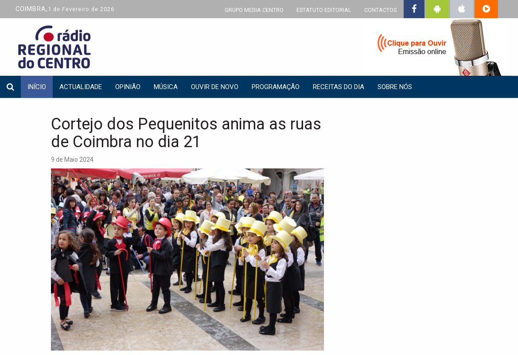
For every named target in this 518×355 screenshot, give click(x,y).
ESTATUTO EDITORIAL (323, 10)
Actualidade (80, 87)
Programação (276, 87)
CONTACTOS (380, 10)
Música (166, 87)
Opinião (127, 87)
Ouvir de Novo (214, 87)
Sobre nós (395, 87)
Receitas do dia (338, 87)
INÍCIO (36, 87)
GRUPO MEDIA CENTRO (254, 10)
